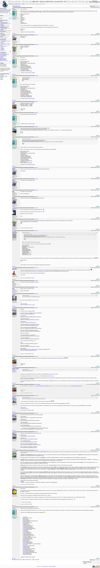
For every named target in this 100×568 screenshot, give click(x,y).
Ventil (2, 50)
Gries (24, 526)
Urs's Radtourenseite (3, 53)
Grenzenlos (2, 56)
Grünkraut (25, 528)
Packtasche (3, 49)
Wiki (64, 1)
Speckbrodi (25, 548)
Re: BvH (35, 367)
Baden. (26, 401)
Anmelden (94, 1)
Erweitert (10, 18)
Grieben (24, 525)
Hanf (24, 530)
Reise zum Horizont (3, 58)
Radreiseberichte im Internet (5, 43)
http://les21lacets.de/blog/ (30, 31)
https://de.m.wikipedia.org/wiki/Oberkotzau (28, 350)
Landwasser (25, 537)
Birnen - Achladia (25, 493)
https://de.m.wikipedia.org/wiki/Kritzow (27, 313)
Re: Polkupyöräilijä (37, 384)
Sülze (21, 180)
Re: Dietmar (36, 196)
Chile (2, 47)
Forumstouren (3, 41)
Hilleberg (2, 48)
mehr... (10, 61)
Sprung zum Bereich (87, 561)
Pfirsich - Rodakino (47, 495)
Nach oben (13, 33)
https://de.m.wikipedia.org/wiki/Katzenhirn (28, 322)
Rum (35, 300)
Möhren (24, 540)
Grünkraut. (32, 403)
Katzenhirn (25, 533)
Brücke (51, 497)
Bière (24, 518)
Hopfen (24, 531)
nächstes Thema (35, 559)
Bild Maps (55, 493)
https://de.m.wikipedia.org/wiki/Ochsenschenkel (29, 325)
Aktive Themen (49, 1)
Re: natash (36, 75)
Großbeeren (22, 37)
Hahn (38, 375)
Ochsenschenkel (26, 541)
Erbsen (24, 522)
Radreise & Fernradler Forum (15, 3)
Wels (24, 553)
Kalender (42, 1)
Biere (24, 517)
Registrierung (35, 1)
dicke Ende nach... (39, 211)
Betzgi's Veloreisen (3, 59)
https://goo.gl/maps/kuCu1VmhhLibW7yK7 (56, 358)
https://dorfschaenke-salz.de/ (76, 385)
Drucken (97, 33)
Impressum (38, 566)
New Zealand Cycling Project (4, 54)
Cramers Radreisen (3, 55)
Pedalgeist (23, 482)
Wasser (24, 550)
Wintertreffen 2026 (4, 46)
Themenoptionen (16, 6)
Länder (23, 3)
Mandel (32, 288)
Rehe (24, 542)
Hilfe (61, 1)
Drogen (24, 521)
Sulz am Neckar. (32, 405)
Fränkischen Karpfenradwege (74, 380)
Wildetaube (25, 554)
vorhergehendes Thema (17, 559)
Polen (2, 42)
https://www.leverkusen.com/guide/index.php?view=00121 (31, 417)
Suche (56, 1)
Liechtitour (1, 57)
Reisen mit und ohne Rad (4, 60)
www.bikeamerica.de (24, 408)
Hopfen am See (51, 375)
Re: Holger (36, 34)
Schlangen (25, 546)
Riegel (29, 398)
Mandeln (50, 374)
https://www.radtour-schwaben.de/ (43, 385)
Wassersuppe (33, 209)
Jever (26, 258)
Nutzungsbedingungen (52, 566)
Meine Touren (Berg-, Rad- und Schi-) (28, 304)
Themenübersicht (27, 559)
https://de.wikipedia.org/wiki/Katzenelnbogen (28, 441)
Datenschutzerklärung (44, 566)
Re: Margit (35, 112)
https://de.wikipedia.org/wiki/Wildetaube (27, 436)
